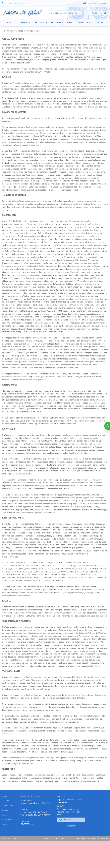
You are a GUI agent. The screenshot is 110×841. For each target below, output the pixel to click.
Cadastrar (70, 825)
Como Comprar (40, 22)
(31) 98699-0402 (27, 824)
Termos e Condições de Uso (54, 838)
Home (9, 22)
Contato (100, 22)
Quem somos (85, 22)
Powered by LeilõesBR (99, 838)
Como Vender (55, 22)
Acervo (70, 22)
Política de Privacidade (77, 838)
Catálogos (25, 22)
